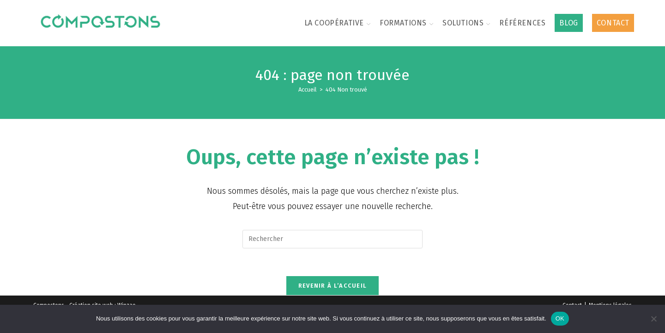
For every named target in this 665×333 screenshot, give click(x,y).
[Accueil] (307, 89)
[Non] (653, 318)
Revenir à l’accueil (332, 286)
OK (560, 318)
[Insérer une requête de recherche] (332, 239)
